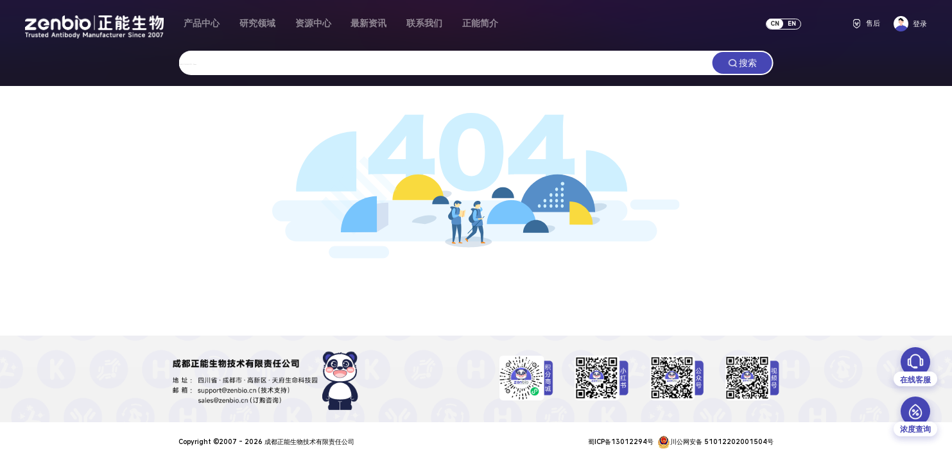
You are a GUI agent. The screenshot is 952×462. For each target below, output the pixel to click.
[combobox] (445, 63)
